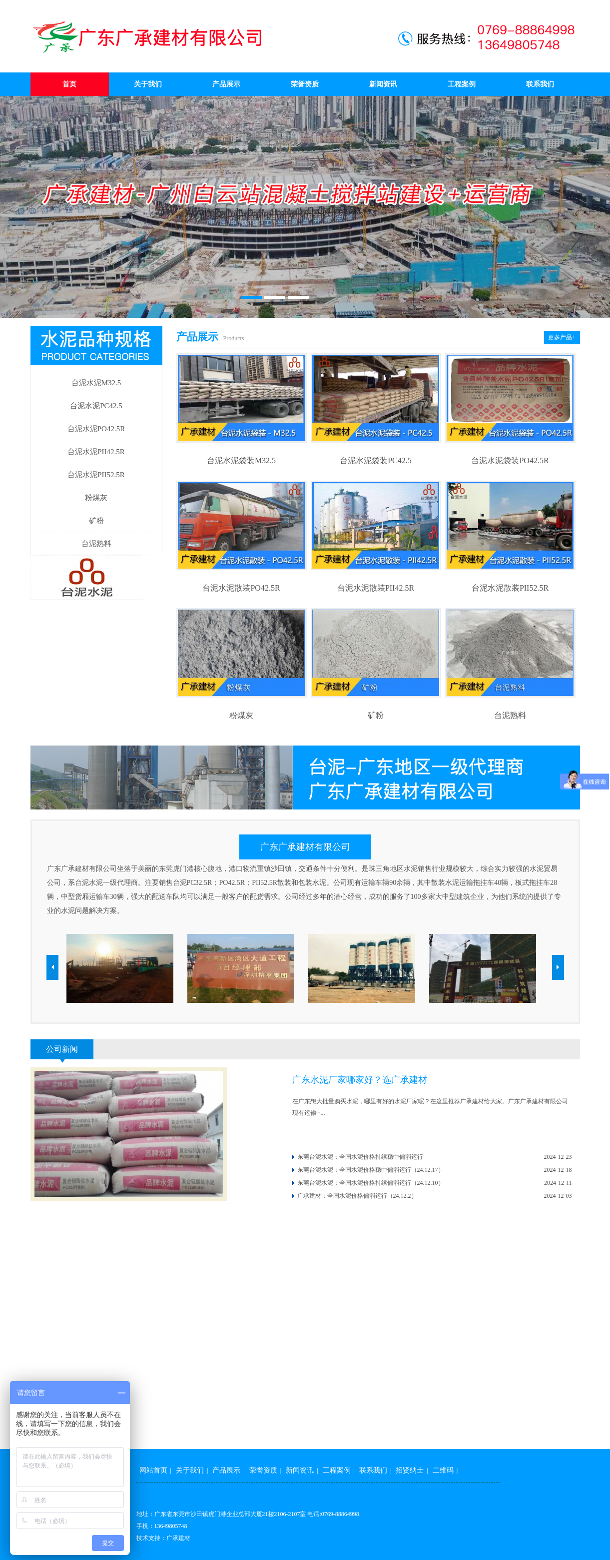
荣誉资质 (305, 84)
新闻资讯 (383, 84)
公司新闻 (62, 1049)
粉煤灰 (96, 498)
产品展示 (226, 84)
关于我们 (148, 84)
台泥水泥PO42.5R (96, 429)
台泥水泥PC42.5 (96, 406)
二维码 (443, 1470)
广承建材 (178, 1538)
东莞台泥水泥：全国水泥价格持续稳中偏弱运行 (360, 1156)
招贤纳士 (410, 1470)
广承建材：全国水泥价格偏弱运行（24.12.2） (357, 1195)
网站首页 (153, 1470)
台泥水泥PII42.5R (96, 452)
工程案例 (462, 84)
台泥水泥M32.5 (96, 383)
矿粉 (96, 521)
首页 (69, 84)
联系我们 (540, 84)
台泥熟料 (96, 544)
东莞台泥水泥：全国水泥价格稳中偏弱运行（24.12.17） (370, 1169)
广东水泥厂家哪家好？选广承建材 (359, 1080)
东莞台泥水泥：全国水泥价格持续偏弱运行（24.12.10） (370, 1182)
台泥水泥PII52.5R (96, 475)
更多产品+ (562, 337)
